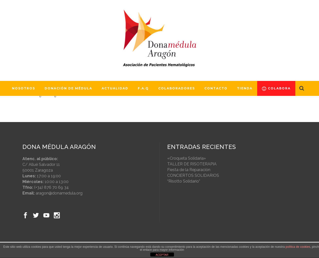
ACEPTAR (162, 254)
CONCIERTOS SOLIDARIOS (193, 175)
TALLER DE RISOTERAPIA (192, 164)
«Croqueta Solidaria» (186, 158)
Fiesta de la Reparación (188, 169)
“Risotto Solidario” (183, 181)
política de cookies (298, 247)
